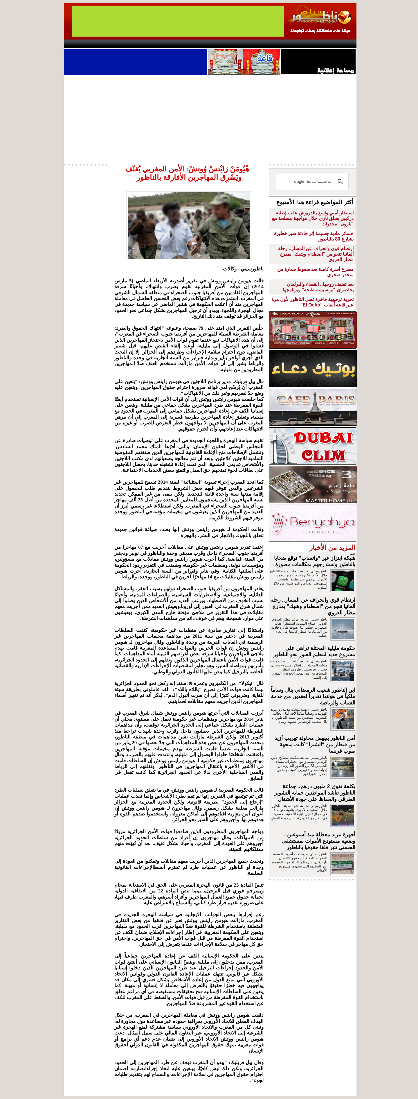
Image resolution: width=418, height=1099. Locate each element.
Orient (243, 44)
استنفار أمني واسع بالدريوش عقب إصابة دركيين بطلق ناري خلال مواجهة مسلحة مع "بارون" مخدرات (313, 218)
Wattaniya (221, 44)
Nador (318, 44)
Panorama (145, 44)
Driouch (294, 44)
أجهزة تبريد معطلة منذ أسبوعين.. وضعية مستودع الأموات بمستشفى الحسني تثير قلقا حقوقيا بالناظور (318, 841)
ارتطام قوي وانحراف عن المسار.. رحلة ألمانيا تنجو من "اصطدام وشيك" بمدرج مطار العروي (315, 254)
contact (80, 44)
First (343, 44)
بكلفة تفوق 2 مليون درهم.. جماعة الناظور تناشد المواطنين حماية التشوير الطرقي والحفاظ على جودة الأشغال (314, 793)
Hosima (268, 44)
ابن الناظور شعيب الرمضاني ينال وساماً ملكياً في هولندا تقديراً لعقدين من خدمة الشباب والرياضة (313, 696)
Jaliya (199, 44)
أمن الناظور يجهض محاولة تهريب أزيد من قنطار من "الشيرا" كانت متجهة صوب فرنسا (315, 744)
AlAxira (103, 44)
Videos (174, 44)
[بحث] (313, 181)
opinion (122, 44)
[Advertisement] (210, 118)
